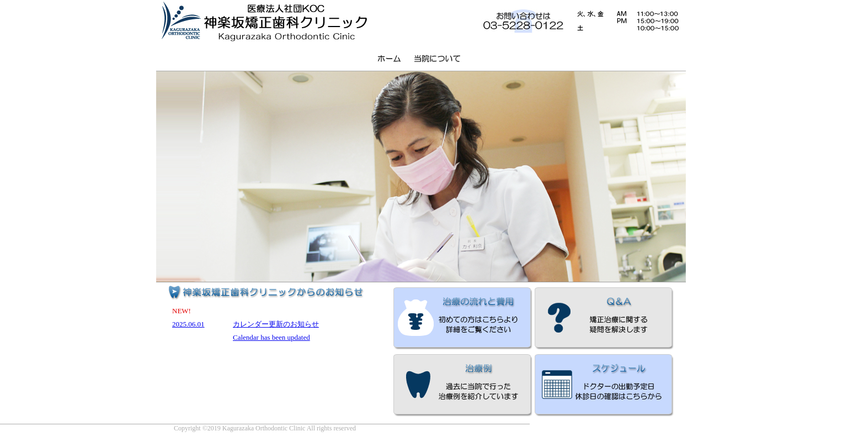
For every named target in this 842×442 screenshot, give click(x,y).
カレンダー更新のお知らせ (276, 324)
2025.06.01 (188, 324)
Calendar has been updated (271, 337)
